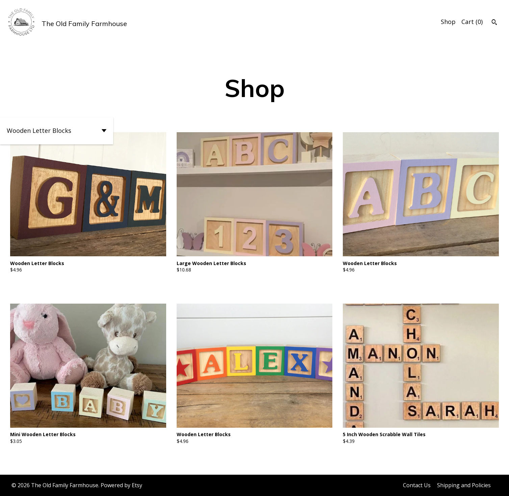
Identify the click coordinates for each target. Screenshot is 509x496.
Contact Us (417, 485)
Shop (448, 22)
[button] (56, 130)
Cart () (472, 22)
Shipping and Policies (464, 485)
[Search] (494, 23)
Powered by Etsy (121, 485)
